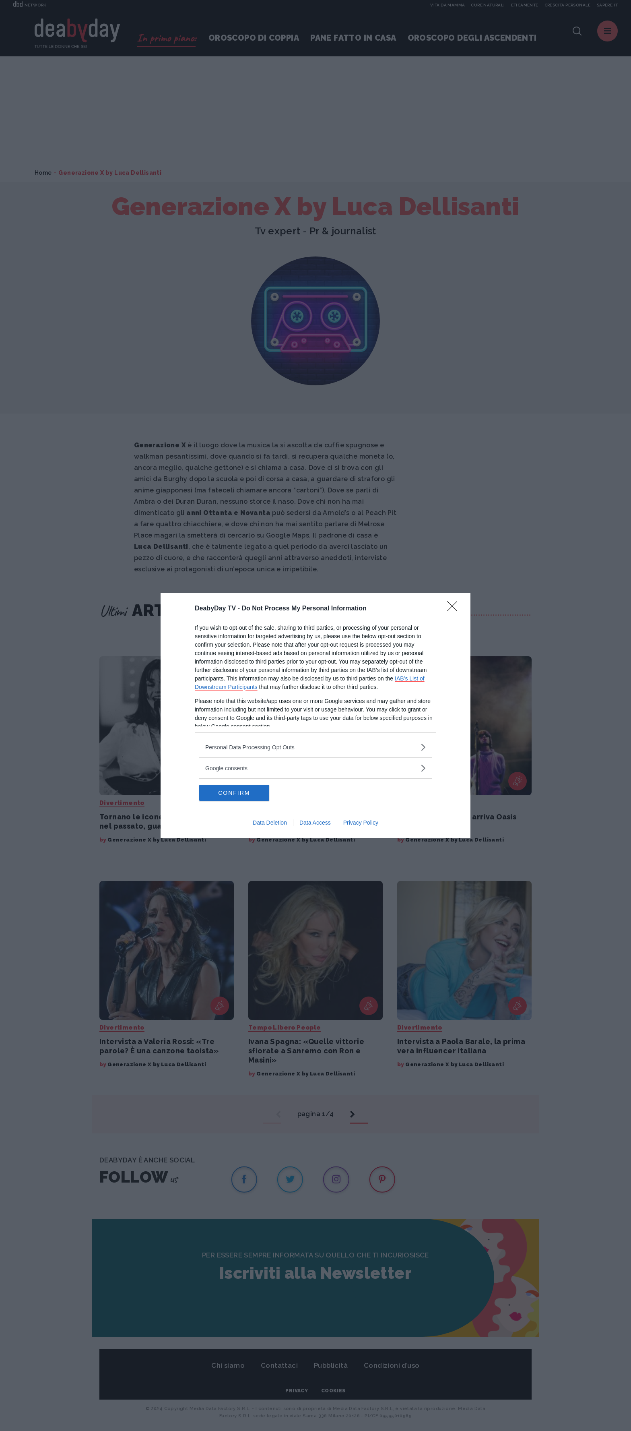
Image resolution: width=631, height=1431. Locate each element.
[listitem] (315, 747)
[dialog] (315, 715)
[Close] (454, 608)
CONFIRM (237, 793)
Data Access (315, 822)
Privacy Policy (360, 822)
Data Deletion (270, 822)
